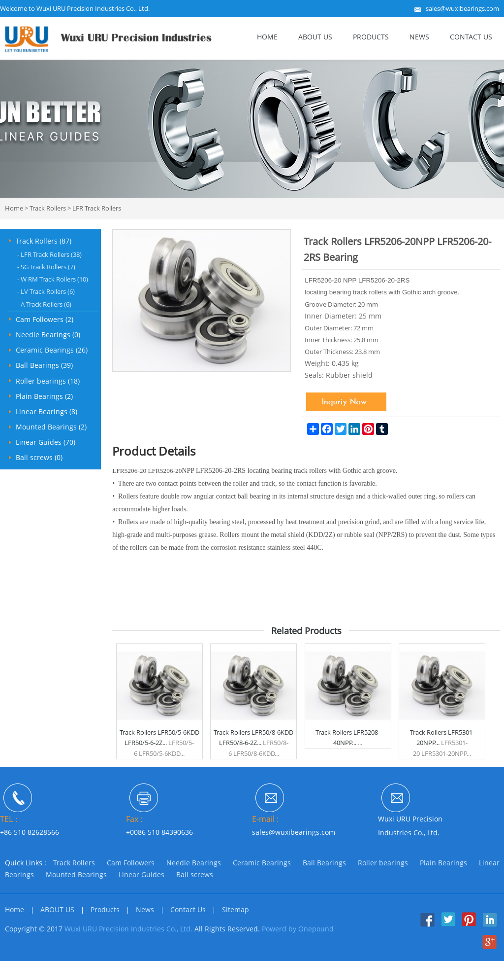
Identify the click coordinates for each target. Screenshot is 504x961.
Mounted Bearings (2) (51, 426)
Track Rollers (48, 208)
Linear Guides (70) (45, 442)
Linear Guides (141, 874)
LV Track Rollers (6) (46, 291)
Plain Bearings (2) (44, 396)
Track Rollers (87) (43, 241)
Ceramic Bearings (262, 862)
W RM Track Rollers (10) (52, 279)
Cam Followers (131, 862)
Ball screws (194, 874)
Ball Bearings (324, 862)
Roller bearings (383, 862)
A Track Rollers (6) (44, 304)
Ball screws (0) (39, 457)
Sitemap (235, 909)
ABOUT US (315, 36)
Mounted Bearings (76, 874)
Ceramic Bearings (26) (52, 350)
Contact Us (471, 36)
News (419, 36)
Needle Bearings (193, 862)
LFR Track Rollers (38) (49, 254)
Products (371, 36)
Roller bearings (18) (48, 381)
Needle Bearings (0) (48, 334)
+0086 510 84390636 (159, 832)
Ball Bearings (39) (44, 365)
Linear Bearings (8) (46, 411)
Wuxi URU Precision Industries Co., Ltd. (128, 928)
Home (267, 36)
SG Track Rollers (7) (46, 266)
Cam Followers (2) (44, 319)
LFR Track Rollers (96, 208)
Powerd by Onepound (298, 928)
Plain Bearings (443, 862)
